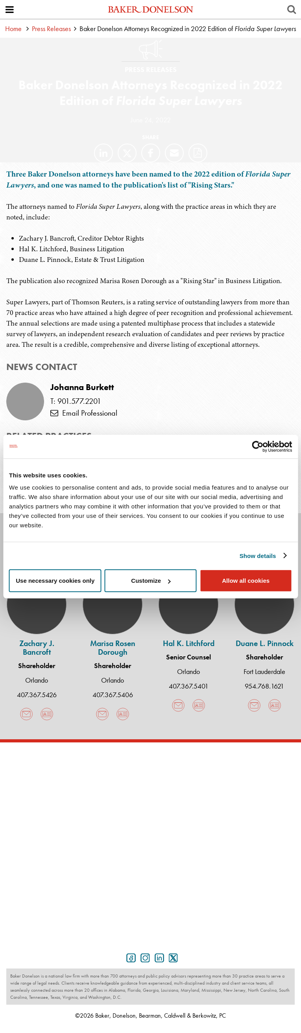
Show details (258, 555)
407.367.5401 (189, 686)
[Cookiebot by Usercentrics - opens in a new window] (257, 446)
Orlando (36, 680)
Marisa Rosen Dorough (112, 647)
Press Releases (51, 28)
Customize (150, 580)
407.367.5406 (112, 694)
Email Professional (83, 413)
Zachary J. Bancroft (36, 647)
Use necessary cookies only (55, 580)
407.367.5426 (37, 694)
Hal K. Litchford (188, 643)
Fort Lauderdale (264, 671)
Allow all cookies (246, 580)
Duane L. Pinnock (265, 643)
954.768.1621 (264, 686)
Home (13, 28)
